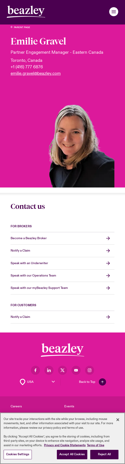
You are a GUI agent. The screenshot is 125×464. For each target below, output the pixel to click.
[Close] (118, 420)
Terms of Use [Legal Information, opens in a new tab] (95, 446)
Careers (16, 406)
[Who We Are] (20, 27)
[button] (113, 11)
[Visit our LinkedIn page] (48, 370)
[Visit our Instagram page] (89, 370)
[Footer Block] (62, 350)
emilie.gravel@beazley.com (36, 73)
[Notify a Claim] (63, 251)
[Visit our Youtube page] (76, 370)
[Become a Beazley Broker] (63, 238)
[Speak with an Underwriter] (63, 263)
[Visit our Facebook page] (35, 370)
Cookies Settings (17, 455)
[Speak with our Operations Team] (63, 276)
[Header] (26, 12)
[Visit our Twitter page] (62, 370)
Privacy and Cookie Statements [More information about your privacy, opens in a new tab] (65, 446)
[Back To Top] (92, 382)
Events (69, 406)
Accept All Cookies (72, 455)
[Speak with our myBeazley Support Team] (63, 288)
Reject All (104, 455)
